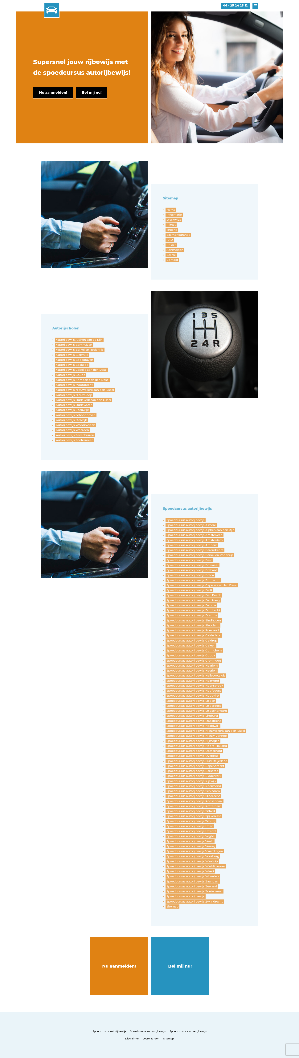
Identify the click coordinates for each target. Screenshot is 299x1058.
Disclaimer (132, 1038)
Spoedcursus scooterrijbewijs (188, 1031)
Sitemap (168, 1038)
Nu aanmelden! (119, 966)
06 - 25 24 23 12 (235, 5)
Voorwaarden (151, 1038)
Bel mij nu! (180, 966)
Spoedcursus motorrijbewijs (148, 1031)
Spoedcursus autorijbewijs (109, 1031)
